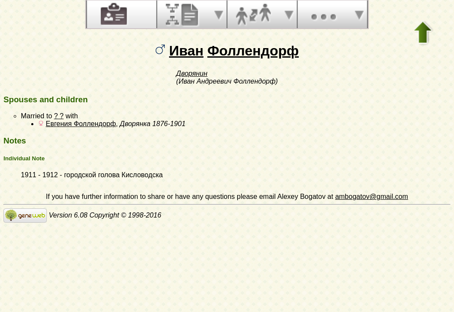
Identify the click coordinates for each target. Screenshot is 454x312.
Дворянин (191, 73)
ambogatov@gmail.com (371, 196)
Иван (186, 50)
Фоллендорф (253, 50)
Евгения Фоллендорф (81, 123)
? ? (58, 116)
